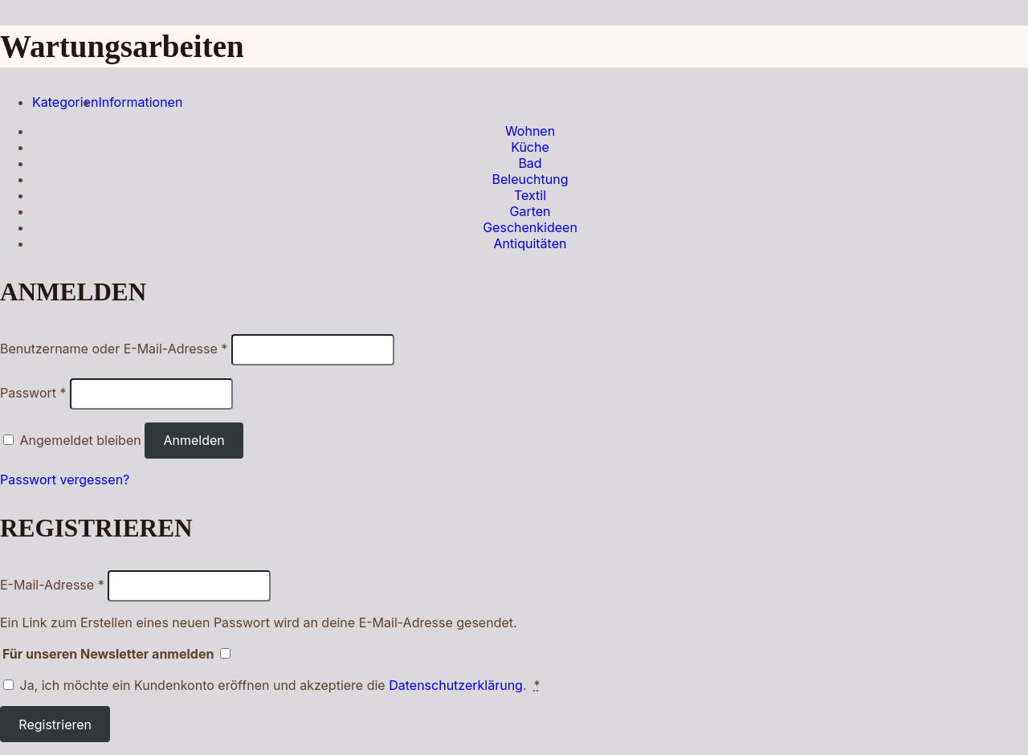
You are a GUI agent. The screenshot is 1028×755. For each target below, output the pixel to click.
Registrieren (55, 724)
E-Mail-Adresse (52, 585)
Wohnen (530, 131)
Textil (530, 195)
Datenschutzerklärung (456, 685)
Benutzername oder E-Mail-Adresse (113, 349)
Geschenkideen (530, 227)
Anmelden (193, 440)
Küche (530, 147)
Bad (529, 163)
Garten (529, 211)
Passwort (33, 393)
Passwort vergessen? (64, 479)
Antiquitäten (530, 243)
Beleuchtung (530, 179)
